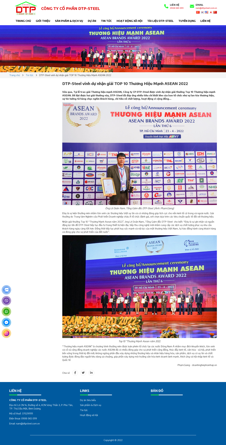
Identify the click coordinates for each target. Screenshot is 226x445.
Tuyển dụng (187, 20)
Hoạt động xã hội (129, 20)
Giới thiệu (43, 20)
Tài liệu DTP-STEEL (160, 20)
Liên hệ (205, 20)
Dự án (92, 20)
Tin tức (106, 20)
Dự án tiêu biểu (88, 400)
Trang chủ (23, 20)
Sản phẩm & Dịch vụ (69, 20)
